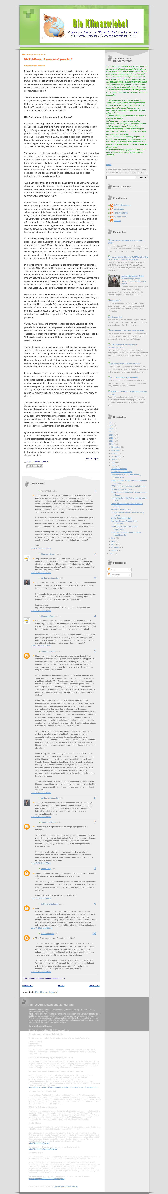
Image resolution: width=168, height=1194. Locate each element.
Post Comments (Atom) (46, 992)
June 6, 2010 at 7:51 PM (41, 793)
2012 (111, 438)
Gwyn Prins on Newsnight (121, 472)
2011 (111, 441)
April (113, 541)
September (116, 456)
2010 (111, 444)
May (113, 538)
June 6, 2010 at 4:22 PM (41, 548)
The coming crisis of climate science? (125, 364)
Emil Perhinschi (47, 934)
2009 (111, 553)
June (113, 466)
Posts (111, 570)
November (116, 450)
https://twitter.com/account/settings (43, 1149)
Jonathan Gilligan (48, 651)
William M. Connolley (50, 578)
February (115, 547)
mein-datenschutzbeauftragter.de (66, 1186)
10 (94, 933)
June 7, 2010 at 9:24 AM (41, 898)
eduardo (117, 221)
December (116, 447)
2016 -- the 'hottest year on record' (124, 378)
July (113, 463)
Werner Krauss (120, 217)
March (114, 544)
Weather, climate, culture (121, 509)
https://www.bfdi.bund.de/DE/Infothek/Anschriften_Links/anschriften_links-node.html (63, 1087)
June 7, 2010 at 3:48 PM (41, 972)
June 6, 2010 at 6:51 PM (41, 611)
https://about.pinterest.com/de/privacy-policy (47, 1178)
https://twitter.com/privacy (39, 1143)
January (115, 550)
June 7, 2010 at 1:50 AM (41, 863)
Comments (114, 575)
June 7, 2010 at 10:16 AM (41, 928)
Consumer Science (119, 469)
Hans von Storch (48, 554)
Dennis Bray (46, 869)
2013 (111, 435)
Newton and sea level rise (121, 489)
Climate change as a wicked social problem (126, 331)
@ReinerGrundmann (50, 904)
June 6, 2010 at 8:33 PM (41, 817)
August (114, 459)
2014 (111, 432)
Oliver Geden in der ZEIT (121, 518)
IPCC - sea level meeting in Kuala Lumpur (128, 486)
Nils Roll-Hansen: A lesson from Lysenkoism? (48, 59)
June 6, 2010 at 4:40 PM (41, 572)
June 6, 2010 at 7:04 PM (41, 646)
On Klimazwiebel (115, 317)
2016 (111, 426)
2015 (111, 429)
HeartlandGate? (114, 300)
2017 (111, 423)
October (115, 453)
